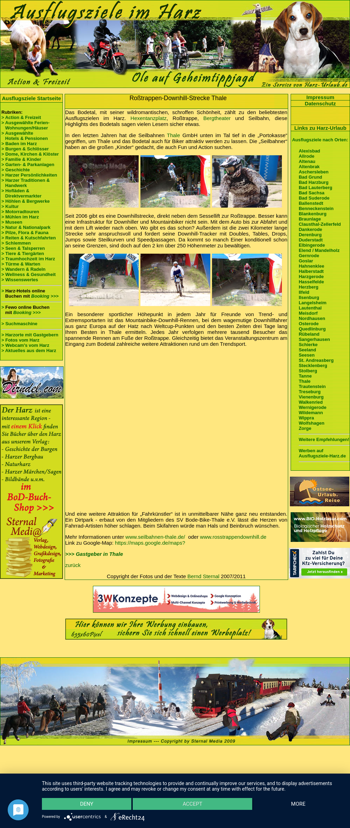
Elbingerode (312, 245)
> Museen (11, 222)
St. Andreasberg (316, 360)
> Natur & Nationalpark (26, 227)
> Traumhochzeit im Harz (28, 258)
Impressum (320, 97)
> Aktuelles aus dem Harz (28, 350)
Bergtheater (217, 118)
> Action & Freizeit (21, 117)
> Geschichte (15, 169)
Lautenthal (310, 308)
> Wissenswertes (19, 279)
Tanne (305, 376)
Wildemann (311, 412)
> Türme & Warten (20, 264)
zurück (73, 565)
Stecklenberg (313, 365)
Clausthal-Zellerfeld (320, 224)
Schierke (308, 344)
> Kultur (10, 206)
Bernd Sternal (203, 576)
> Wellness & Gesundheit (28, 274)
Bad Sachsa (312, 192)
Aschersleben (313, 171)
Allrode (306, 156)
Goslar (306, 260)
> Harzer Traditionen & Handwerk (25, 183)
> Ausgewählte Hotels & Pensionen (24, 135)
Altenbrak (309, 166)
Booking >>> (44, 296)
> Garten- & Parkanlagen (27, 164)
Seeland (307, 349)
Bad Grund (310, 177)
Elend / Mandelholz (319, 250)
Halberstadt (311, 271)
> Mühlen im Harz (20, 216)
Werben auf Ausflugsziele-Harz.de (322, 453)
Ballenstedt (311, 203)
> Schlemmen (16, 243)
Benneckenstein (316, 208)
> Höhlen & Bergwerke (25, 201)
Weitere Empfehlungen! (324, 439)
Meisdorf (308, 313)
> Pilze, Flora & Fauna (25, 232)
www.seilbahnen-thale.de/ (155, 537)
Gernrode (309, 255)
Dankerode (310, 229)
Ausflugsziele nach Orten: (320, 139)
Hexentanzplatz (149, 118)
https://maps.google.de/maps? (150, 543)
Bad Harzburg (313, 182)
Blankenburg (312, 213)
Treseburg (310, 391)
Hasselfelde (311, 281)
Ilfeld (304, 292)
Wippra (306, 417)
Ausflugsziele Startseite (31, 98)
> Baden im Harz (19, 143)
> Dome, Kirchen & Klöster (30, 154)
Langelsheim (312, 302)
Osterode (309, 323)
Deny (87, 803)
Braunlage (310, 219)
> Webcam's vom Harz (25, 345)
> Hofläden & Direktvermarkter (21, 193)
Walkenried (311, 402)
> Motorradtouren (20, 211)
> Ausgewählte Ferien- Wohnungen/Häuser (26, 125)
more (298, 803)
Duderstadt (311, 240)
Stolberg (308, 370)
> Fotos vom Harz (20, 340)
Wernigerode (312, 407)
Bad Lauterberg (315, 187)
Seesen (307, 355)
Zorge (305, 428)
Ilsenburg (309, 297)
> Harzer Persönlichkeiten (29, 175)
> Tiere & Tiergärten (22, 253)
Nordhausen (312, 318)
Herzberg (308, 287)
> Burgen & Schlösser (25, 148)
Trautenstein (312, 386)
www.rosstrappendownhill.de (233, 537)
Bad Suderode (314, 198)
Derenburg (310, 234)
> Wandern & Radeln (23, 269)
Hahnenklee (311, 266)
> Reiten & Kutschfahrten (28, 237)
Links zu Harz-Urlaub (320, 128)
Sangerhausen (314, 339)
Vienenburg (311, 397)
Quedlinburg (312, 328)
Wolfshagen (311, 423)
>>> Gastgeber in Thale (94, 554)
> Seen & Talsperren (23, 248)
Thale (173, 135)
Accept (192, 803)
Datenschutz (320, 103)
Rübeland (309, 334)
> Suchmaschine (19, 323)
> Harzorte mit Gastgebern (29, 334)
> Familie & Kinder (21, 159)
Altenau (307, 161)
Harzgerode (311, 276)
